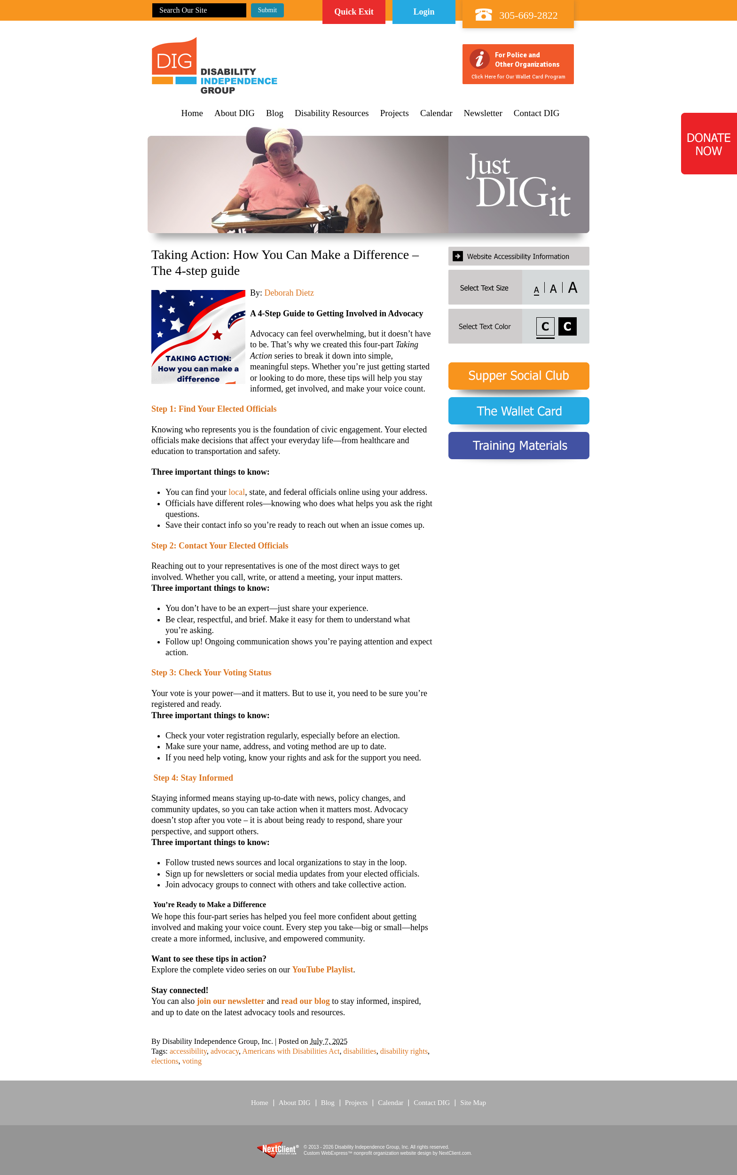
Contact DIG (537, 113)
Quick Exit (354, 11)
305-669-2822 (528, 15)
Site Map (473, 1102)
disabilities (360, 1051)
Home (192, 113)
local (236, 492)
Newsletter (483, 113)
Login (423, 11)
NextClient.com (455, 1153)
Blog (274, 113)
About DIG (234, 113)
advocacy (225, 1051)
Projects (394, 113)
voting (192, 1061)
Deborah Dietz (289, 293)
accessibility (188, 1051)
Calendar (436, 113)
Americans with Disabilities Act (290, 1051)
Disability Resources (332, 113)
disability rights (404, 1051)
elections (165, 1061)
